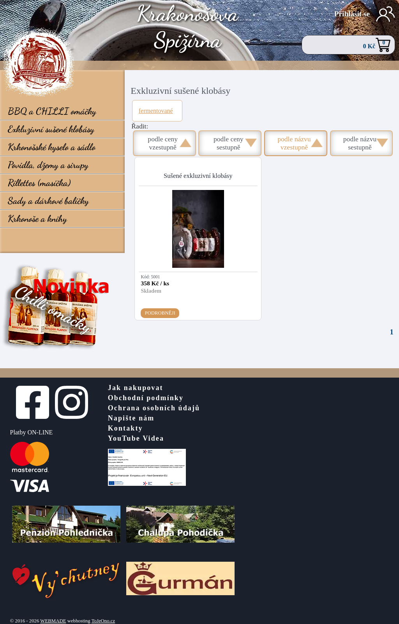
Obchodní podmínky (146, 398)
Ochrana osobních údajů (154, 408)
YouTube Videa (136, 438)
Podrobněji (160, 313)
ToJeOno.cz (103, 621)
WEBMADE (53, 621)
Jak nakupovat (135, 388)
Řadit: (139, 126)
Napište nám (131, 418)
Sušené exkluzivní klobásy (198, 175)
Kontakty (125, 428)
